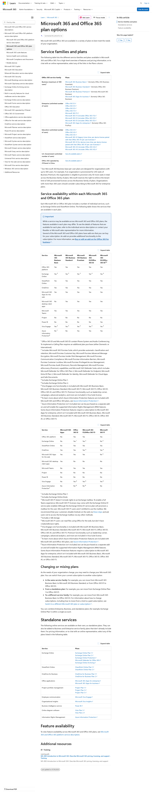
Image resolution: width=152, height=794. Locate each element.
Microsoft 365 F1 (71, 113)
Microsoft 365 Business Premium (77, 92)
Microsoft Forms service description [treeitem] (17, 103)
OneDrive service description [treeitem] (15, 124)
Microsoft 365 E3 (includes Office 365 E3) (80, 118)
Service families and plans (127, 22)
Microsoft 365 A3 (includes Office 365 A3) (80, 147)
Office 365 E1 (70, 103)
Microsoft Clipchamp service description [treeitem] (19, 83)
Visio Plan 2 (79, 713)
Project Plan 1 (80, 688)
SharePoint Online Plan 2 (84, 669)
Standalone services (125, 25)
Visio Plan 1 (79, 710)
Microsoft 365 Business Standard (77, 87)
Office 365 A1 (70, 130)
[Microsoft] (4, 3)
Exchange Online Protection (85, 658)
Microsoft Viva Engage (83, 697)
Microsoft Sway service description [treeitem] (17, 151)
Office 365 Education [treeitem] (12, 107)
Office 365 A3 (70, 132)
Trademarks (96, 787)
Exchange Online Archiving (84, 663)
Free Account (143, 9)
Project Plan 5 (80, 692)
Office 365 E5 (70, 108)
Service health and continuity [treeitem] (17, 56)
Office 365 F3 (70, 111)
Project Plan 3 (80, 690)
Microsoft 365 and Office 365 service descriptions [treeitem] (18, 28)
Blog (31, 787)
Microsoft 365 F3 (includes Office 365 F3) (80, 116)
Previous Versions (21, 787)
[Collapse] (32, 17)
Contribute (42, 787)
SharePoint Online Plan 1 (84, 667)
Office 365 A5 (70, 135)
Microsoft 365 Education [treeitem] (13, 70)
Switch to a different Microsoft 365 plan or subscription (67, 604)
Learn (43, 17)
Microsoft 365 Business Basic (75, 82)
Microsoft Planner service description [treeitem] (18, 127)
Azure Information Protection (85, 401)
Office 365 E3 (70, 106)
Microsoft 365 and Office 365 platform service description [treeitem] (20, 41)
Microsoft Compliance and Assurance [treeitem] (20, 59)
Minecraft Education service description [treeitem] (19, 73)
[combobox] (19, 22)
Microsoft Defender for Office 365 (87, 660)
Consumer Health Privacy (67, 787)
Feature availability (124, 28)
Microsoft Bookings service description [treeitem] (18, 80)
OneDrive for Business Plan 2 (85, 676)
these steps (97, 512)
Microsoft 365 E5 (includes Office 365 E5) (80, 120)
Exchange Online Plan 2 (83, 655)
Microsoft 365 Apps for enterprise (77, 123)
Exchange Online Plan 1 (83, 653)
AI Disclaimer (7, 787)
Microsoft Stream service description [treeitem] (18, 148)
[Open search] (141, 3)
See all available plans (73, 154)
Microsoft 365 (52, 17)
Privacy (50, 787)
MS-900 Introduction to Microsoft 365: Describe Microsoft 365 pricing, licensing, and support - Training (76, 757)
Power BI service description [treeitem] (15, 131)
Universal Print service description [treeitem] (17, 158)
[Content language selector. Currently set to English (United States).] (13, 781)
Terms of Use (85, 787)
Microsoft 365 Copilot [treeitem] (12, 66)
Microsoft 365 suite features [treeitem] (17, 52)
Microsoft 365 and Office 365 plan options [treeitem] (19, 47)
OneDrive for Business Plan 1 (85, 674)
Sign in (146, 3)
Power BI (78, 706)
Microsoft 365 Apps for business (77, 96)
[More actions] (109, 17)
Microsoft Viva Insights (83, 701)
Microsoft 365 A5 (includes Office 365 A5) (80, 149)
